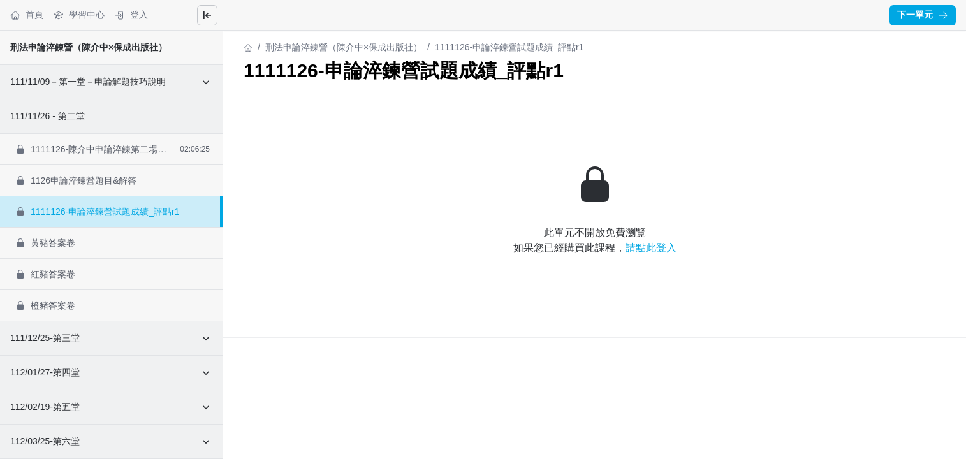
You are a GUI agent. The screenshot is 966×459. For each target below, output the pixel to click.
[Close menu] (207, 15)
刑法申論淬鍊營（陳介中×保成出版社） (88, 47)
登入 (131, 15)
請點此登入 (651, 247)
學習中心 (79, 15)
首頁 (26, 15)
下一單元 (922, 15)
